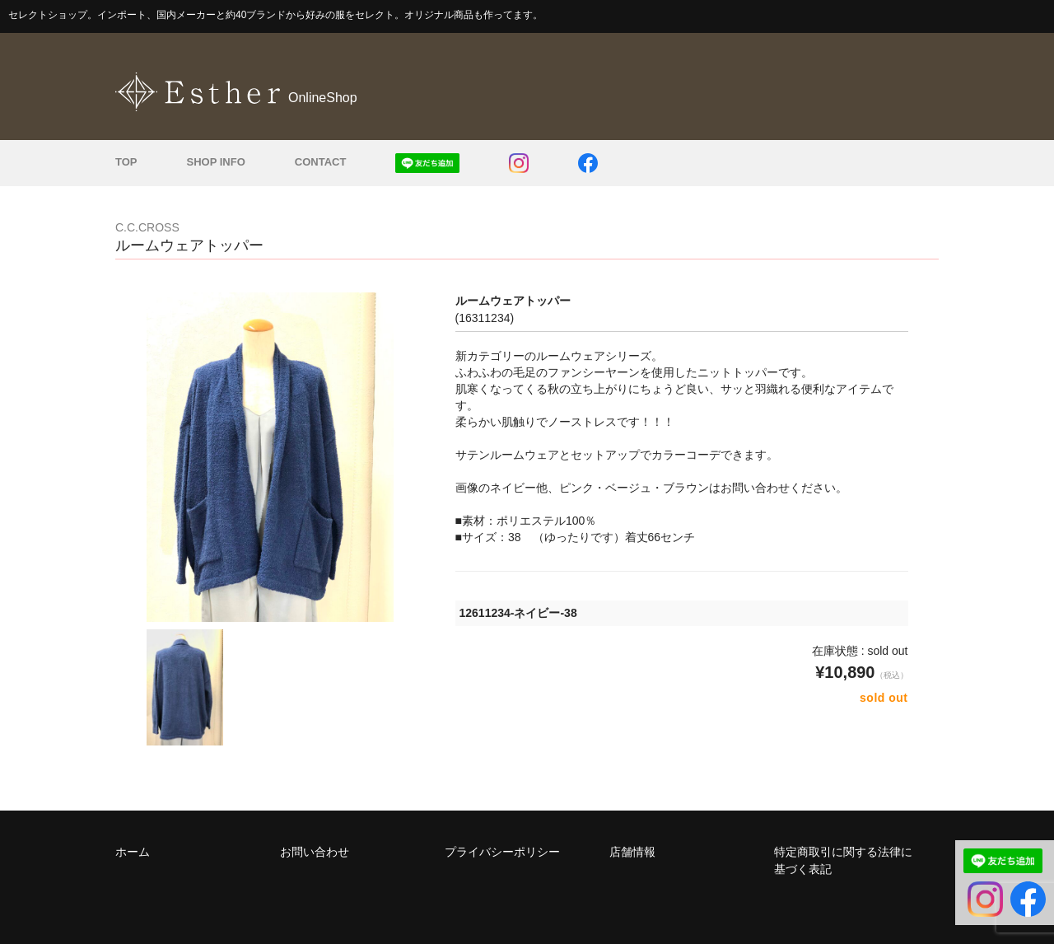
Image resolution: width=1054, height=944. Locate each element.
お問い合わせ (314, 851)
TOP (126, 162)
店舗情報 (632, 851)
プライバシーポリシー (502, 851)
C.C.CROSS (147, 227)
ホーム (132, 851)
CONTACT (321, 162)
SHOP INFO (216, 162)
